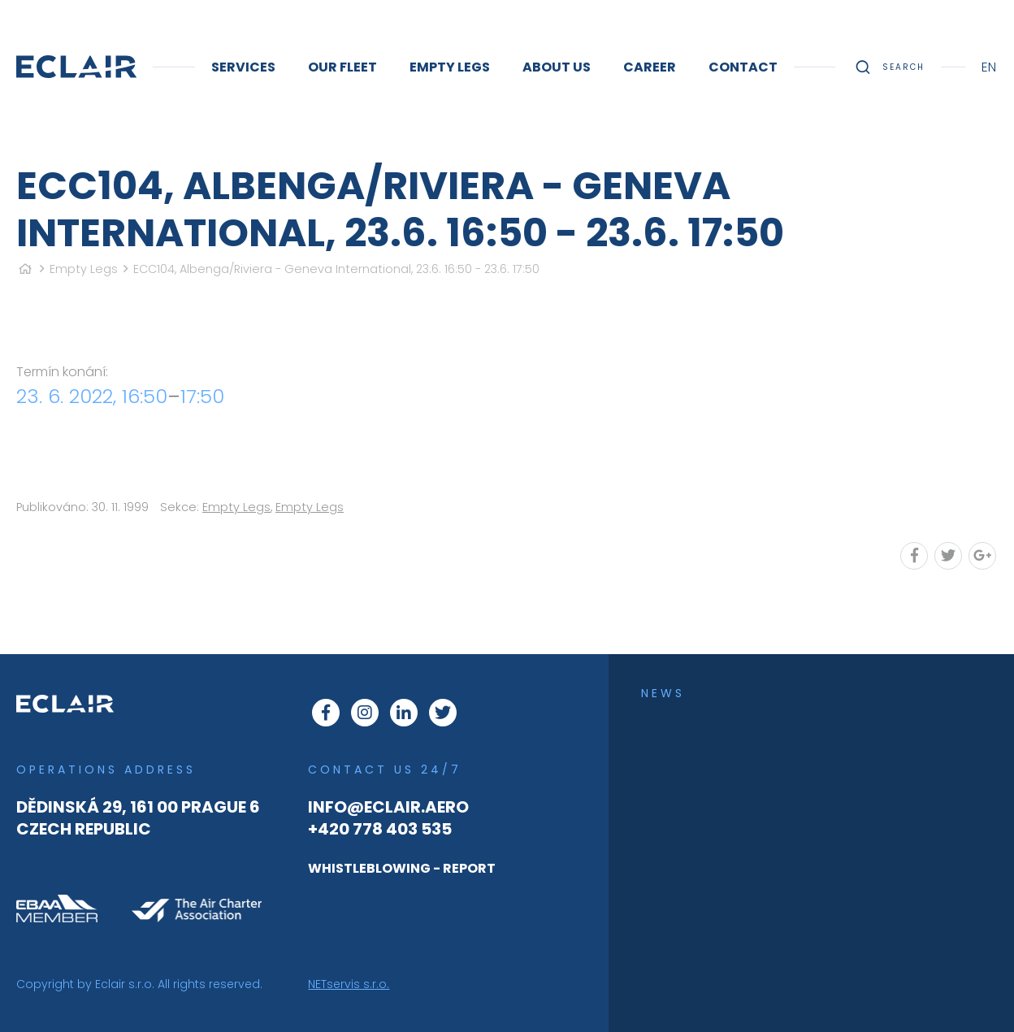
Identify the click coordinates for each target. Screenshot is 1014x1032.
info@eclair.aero (388, 807)
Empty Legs (84, 269)
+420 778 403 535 (380, 828)
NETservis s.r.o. (348, 984)
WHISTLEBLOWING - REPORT (402, 868)
